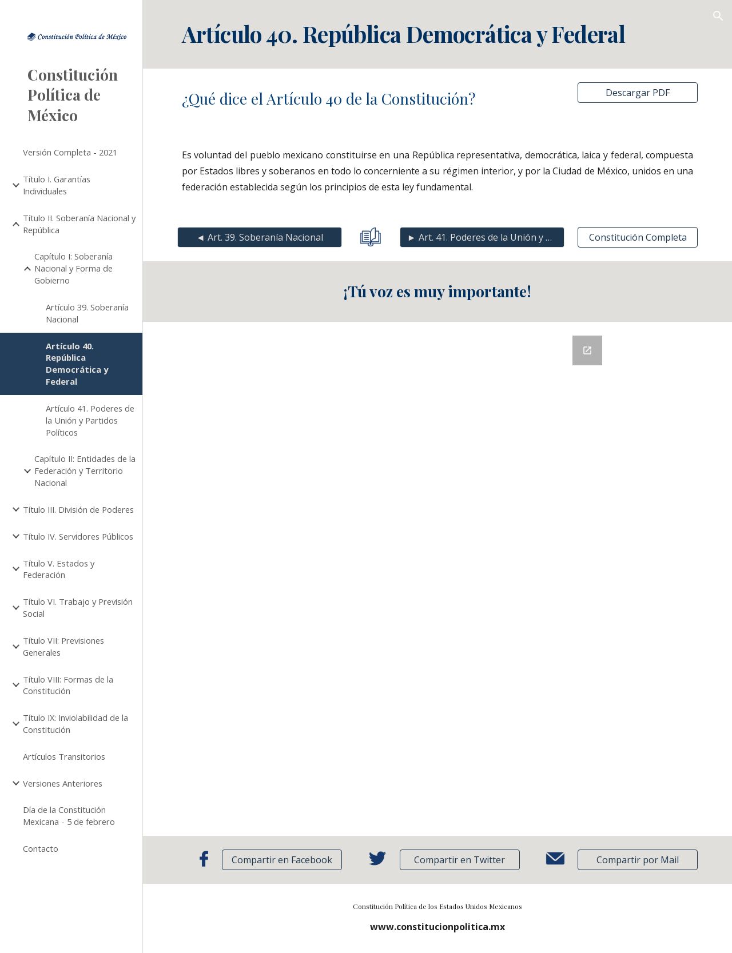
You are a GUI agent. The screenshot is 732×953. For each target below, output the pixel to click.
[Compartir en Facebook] (281, 859)
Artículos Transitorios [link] (64, 756)
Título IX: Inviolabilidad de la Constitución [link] (75, 723)
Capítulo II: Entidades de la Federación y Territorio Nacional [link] (85, 470)
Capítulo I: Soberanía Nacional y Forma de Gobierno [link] (73, 268)
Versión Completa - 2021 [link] (70, 152)
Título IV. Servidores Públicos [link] (78, 536)
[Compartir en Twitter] (459, 859)
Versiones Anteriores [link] (62, 783)
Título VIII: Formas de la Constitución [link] (68, 685)
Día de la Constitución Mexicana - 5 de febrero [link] (69, 815)
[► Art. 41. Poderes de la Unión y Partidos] (482, 237)
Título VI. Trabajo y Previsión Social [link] (78, 607)
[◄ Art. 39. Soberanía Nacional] (259, 237)
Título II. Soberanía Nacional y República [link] (79, 224)
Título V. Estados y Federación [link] (58, 569)
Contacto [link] (40, 848)
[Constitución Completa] (637, 237)
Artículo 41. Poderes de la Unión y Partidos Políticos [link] (90, 420)
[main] (437, 34)
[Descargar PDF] (637, 92)
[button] (718, 16)
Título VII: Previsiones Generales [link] (63, 646)
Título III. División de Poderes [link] (78, 509)
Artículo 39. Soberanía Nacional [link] (87, 313)
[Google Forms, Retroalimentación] (437, 579)
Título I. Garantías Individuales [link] (56, 185)
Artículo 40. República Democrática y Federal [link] (77, 363)
